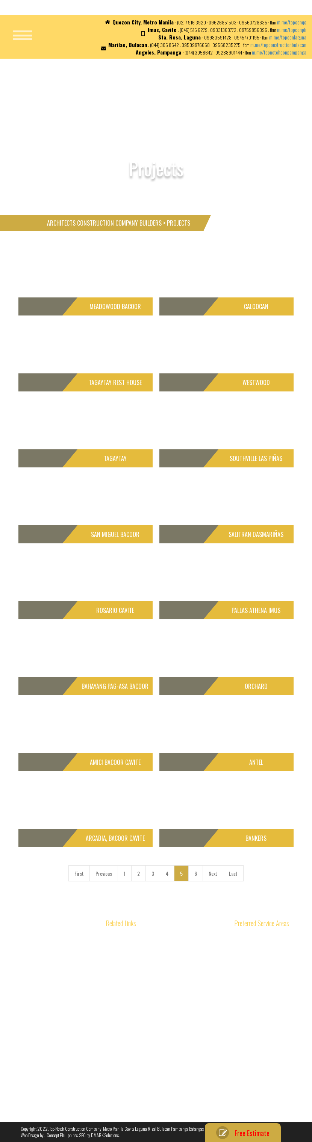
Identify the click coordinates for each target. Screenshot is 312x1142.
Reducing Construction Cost (46, 1070)
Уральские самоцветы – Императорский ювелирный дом (58, 980)
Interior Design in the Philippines (153, 1006)
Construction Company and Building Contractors (64, 1010)
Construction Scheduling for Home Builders (60, 1088)
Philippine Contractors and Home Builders (161, 962)
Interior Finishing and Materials (151, 1024)
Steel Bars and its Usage (145, 1033)
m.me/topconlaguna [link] (287, 37)
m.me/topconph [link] (291, 29)
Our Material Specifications (147, 1086)
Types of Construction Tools (148, 1060)
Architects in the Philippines (46, 1061)
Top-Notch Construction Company (75, 1128)
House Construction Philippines (151, 980)
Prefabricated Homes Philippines (152, 971)
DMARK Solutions (105, 1135)
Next (213, 873)
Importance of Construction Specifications (161, 1068)
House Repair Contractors (146, 998)
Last (233, 873)
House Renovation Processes (149, 989)
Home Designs (136, 953)
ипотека (28, 1001)
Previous (103, 873)
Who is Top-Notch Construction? (152, 1077)
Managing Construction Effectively (51, 1079)
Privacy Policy (135, 1095)
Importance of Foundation (146, 1015)
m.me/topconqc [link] (291, 22)
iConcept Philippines (61, 1135)
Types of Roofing (137, 1051)
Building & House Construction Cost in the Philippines (59, 1023)
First (79, 873)
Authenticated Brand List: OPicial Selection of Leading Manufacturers (69, 948)
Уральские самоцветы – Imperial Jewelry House (64, 992)
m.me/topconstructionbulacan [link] (278, 45)
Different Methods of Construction (52, 1043)
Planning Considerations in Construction (159, 1042)
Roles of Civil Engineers (42, 1052)
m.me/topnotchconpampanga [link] (279, 52)
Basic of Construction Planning (48, 1035)
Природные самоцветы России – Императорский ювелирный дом (66, 964)
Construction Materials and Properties (157, 945)
